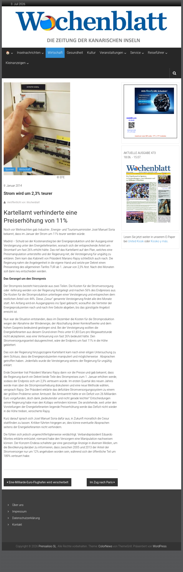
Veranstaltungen (111, 53)
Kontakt (17, 524)
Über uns (18, 505)
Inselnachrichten (29, 53)
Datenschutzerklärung (26, 518)
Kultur (91, 53)
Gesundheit (75, 53)
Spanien (9, 169)
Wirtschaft (55, 53)
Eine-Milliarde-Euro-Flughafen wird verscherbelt (38, 482)
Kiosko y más (159, 241)
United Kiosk (136, 241)
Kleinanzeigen (16, 63)
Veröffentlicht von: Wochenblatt (23, 202)
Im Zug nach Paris (101, 482)
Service (135, 53)
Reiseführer (156, 53)
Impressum (19, 511)
